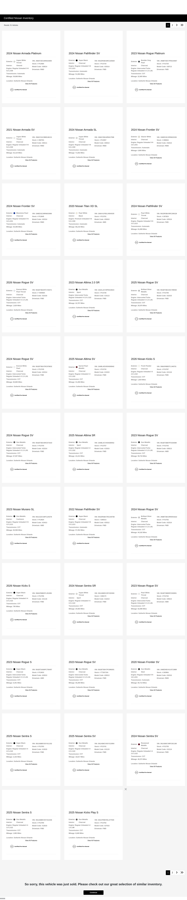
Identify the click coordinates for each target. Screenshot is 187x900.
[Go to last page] (182, 25)
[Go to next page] (177, 25)
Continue (93, 892)
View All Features (31, 84)
